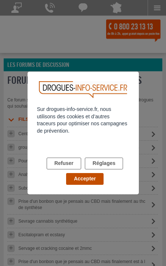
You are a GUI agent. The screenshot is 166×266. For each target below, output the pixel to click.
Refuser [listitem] (63, 163)
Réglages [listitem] (104, 163)
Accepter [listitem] (85, 178)
